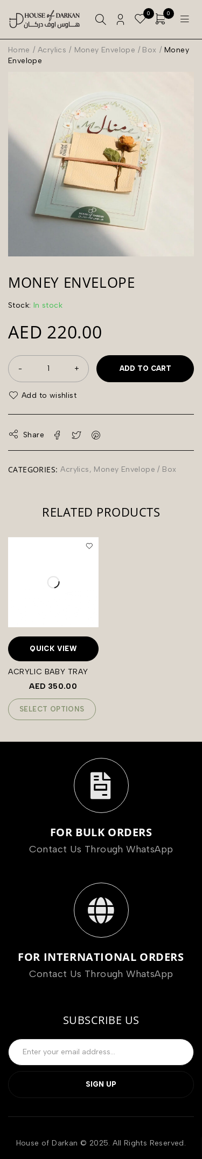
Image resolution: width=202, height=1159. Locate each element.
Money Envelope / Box (115, 50)
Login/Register (120, 20)
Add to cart (145, 368)
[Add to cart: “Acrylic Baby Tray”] (52, 709)
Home (19, 50)
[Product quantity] (48, 368)
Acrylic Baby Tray (48, 671)
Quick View (53, 649)
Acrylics (52, 50)
